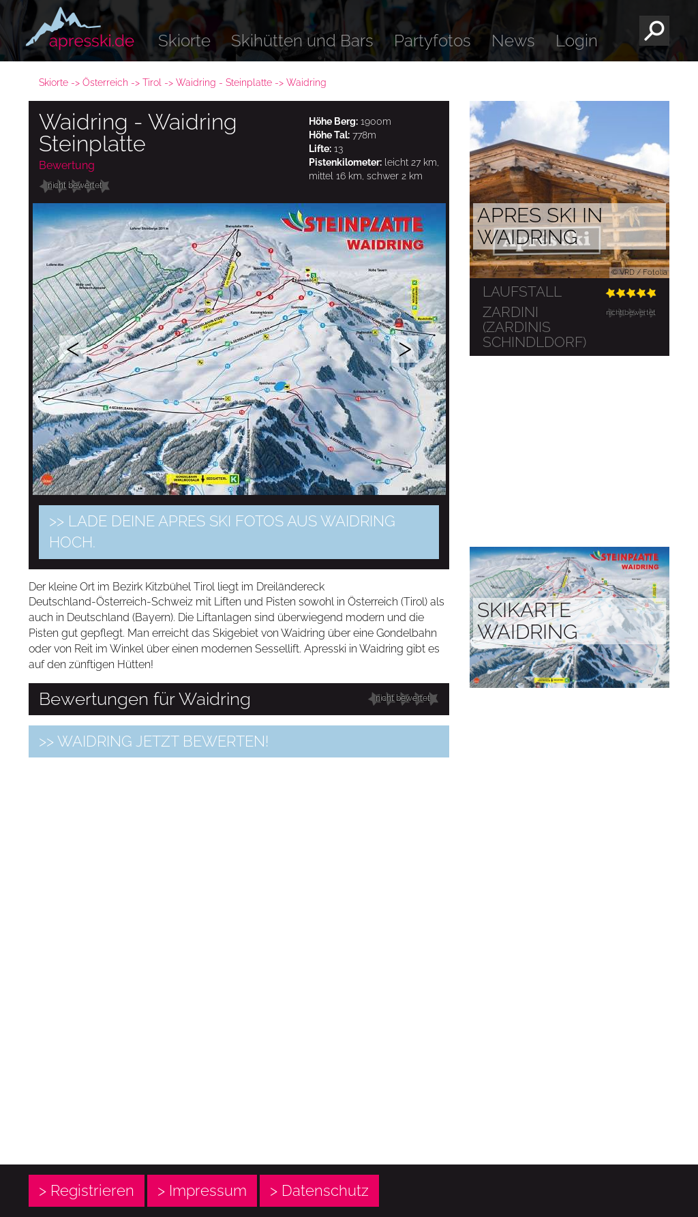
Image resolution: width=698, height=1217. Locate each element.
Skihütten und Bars (302, 40)
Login (577, 40)
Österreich (105, 82)
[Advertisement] (239, 1045)
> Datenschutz (319, 1190)
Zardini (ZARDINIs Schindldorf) (534, 327)
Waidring (306, 82)
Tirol (152, 82)
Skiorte (184, 40)
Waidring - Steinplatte (224, 82)
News (513, 40)
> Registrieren (86, 1190)
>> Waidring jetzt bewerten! (154, 741)
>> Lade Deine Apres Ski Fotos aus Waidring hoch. (222, 531)
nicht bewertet (75, 185)
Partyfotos (432, 40)
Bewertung (67, 165)
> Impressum (202, 1190)
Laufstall (522, 291)
